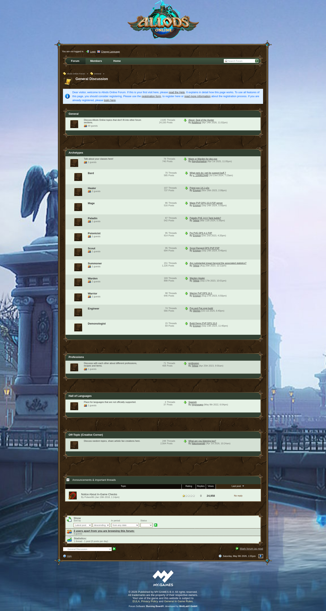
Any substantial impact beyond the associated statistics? (218, 263)
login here (110, 100)
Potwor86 (89, 497)
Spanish (192, 402)
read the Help (177, 92)
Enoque (197, 190)
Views (211, 486)
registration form (151, 96)
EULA (136, 601)
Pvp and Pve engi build (201, 308)
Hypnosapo (197, 404)
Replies (201, 486)
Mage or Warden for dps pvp (202, 159)
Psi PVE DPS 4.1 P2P (201, 233)
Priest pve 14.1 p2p (199, 188)
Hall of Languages (80, 395)
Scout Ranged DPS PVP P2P (204, 248)
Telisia (196, 220)
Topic (123, 486)
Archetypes (76, 152)
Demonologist (97, 323)
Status (144, 520)
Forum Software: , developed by (163, 606)
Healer (92, 188)
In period (115, 520)
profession (193, 363)
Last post (238, 486)
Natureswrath (198, 443)
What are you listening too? (202, 441)
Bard (91, 173)
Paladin (92, 218)
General (74, 113)
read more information (197, 96)
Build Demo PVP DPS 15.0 (203, 323)
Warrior (92, 293)
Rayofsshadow (199, 161)
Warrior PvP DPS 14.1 (201, 293)
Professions (76, 357)
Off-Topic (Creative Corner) (86, 434)
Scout (91, 248)
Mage (91, 203)
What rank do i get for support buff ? (208, 173)
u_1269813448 (200, 175)
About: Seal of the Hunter (201, 120)
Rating (188, 486)
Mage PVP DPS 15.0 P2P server (206, 203)
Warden (92, 278)
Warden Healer (197, 278)
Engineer (93, 308)
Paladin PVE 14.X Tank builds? (205, 218)
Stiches (197, 310)
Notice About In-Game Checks (99, 494)
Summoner (95, 263)
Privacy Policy (149, 601)
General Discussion (91, 79)
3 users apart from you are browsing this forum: (104, 530)
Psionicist (94, 233)
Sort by (77, 520)
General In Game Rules (178, 601)
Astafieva (196, 122)
